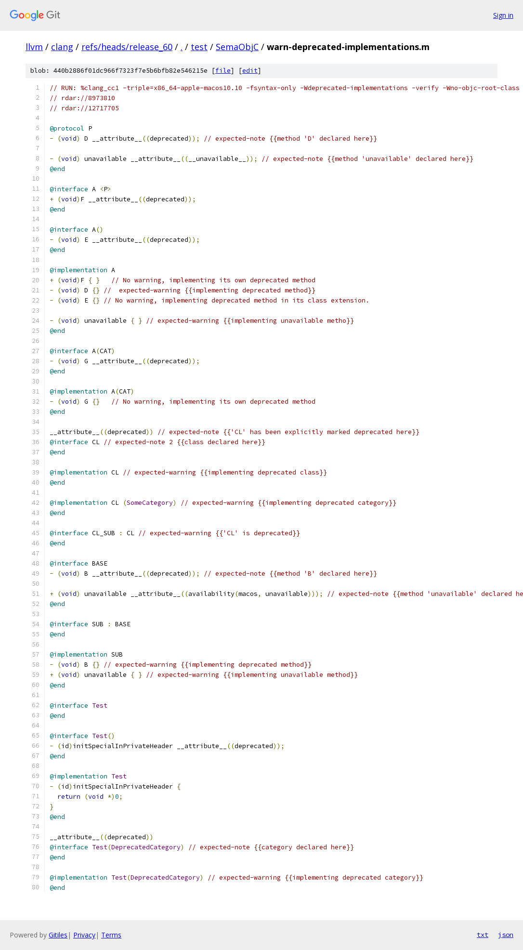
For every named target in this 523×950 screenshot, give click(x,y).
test (199, 47)
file (223, 70)
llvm (34, 47)
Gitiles (58, 934)
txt (482, 934)
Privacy (84, 934)
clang (62, 47)
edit (250, 70)
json (505, 934)
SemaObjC (237, 47)
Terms (111, 934)
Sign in (503, 15)
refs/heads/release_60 (126, 47)
